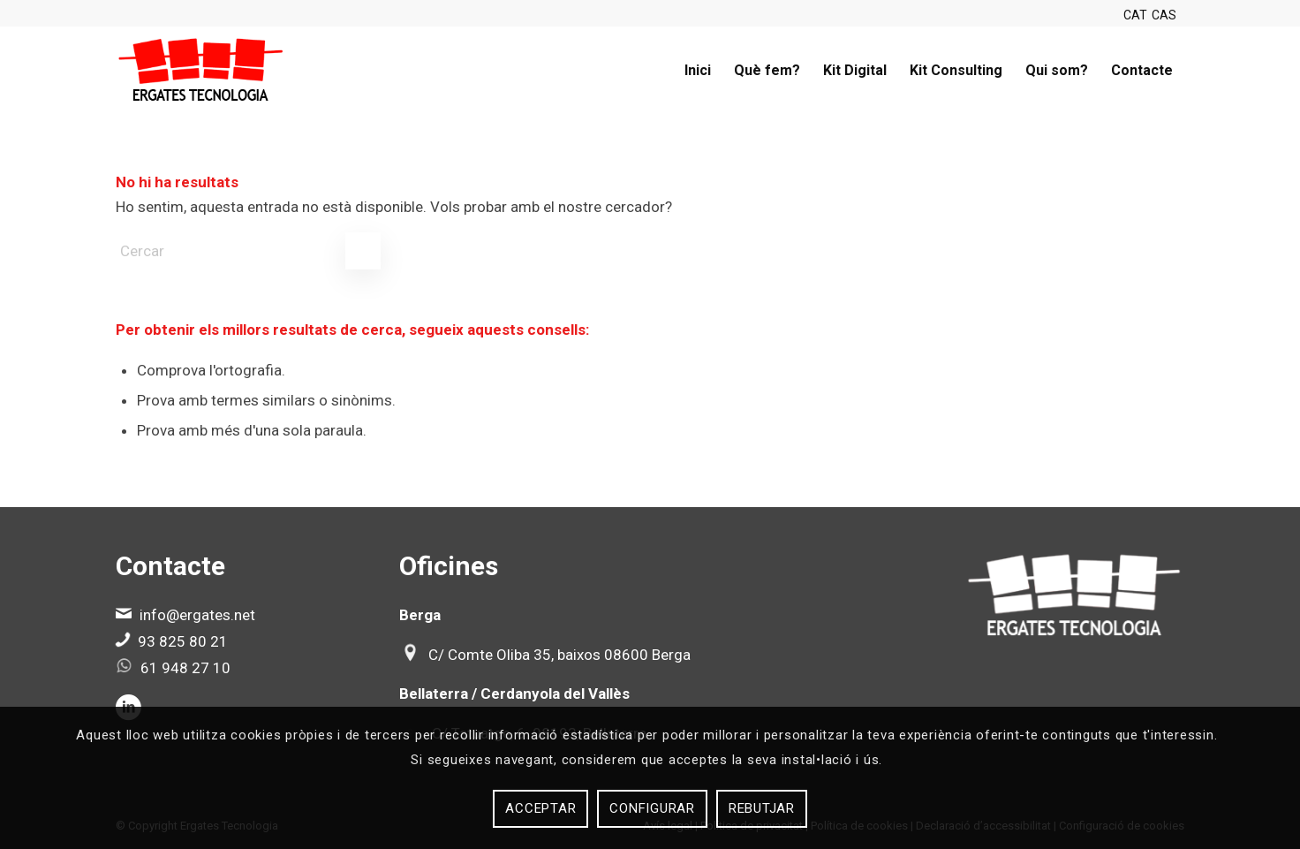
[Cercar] (248, 250)
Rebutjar (762, 808)
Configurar (652, 808)
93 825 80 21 (183, 641)
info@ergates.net (197, 615)
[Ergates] (201, 71)
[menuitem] (697, 71)
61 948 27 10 (185, 668)
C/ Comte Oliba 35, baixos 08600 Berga (559, 654)
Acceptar (540, 808)
